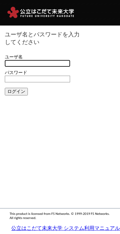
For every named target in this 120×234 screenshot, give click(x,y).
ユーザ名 (14, 57)
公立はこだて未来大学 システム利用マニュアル (65, 228)
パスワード (16, 72)
